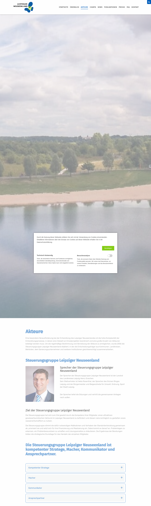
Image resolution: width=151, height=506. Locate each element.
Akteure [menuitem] (84, 7)
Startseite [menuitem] (63, 7)
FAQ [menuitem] (128, 7)
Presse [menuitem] (122, 7)
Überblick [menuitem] (74, 7)
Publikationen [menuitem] (110, 7)
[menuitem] (63, 7)
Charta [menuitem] (93, 7)
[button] (108, 248)
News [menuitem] (100, 7)
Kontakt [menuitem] (135, 7)
